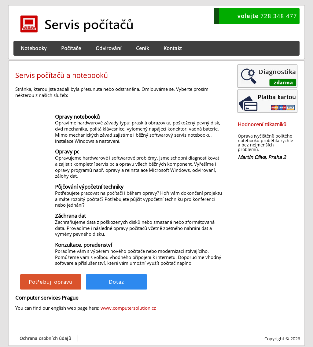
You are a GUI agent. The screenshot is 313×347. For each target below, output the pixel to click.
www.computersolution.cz (128, 308)
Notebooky (33, 48)
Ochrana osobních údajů (45, 338)
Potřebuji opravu (50, 281)
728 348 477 (267, 16)
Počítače (71, 48)
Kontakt (173, 48)
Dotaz (116, 281)
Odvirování (108, 48)
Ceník (142, 48)
